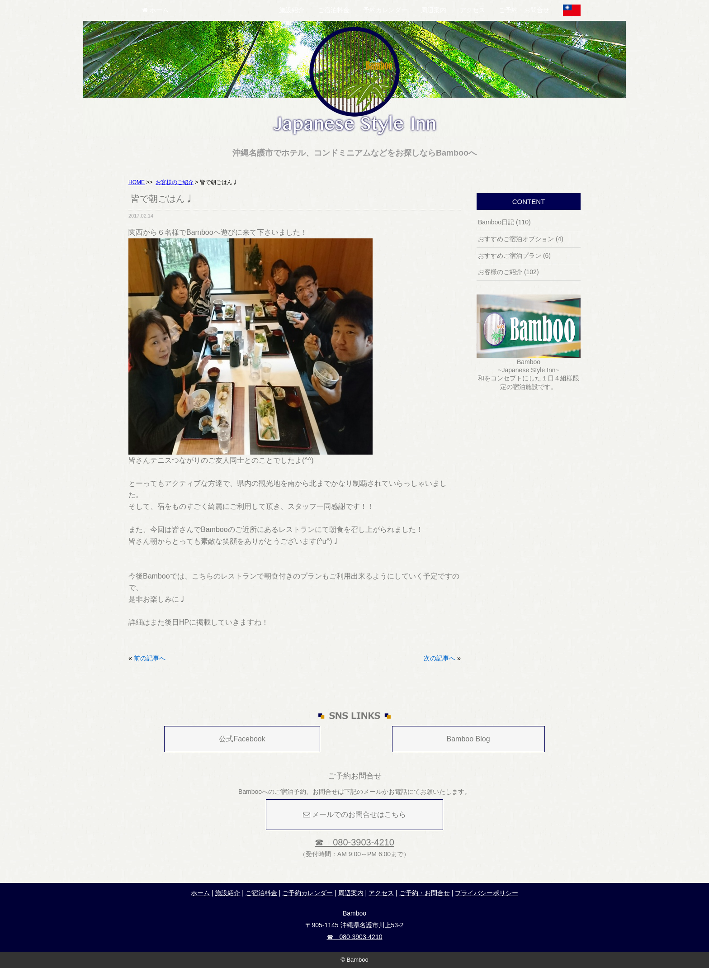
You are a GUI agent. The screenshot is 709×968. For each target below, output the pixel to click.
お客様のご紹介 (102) (508, 271)
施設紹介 (291, 10)
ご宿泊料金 (334, 10)
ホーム (155, 10)
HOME (136, 182)
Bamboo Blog (468, 739)
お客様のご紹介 (175, 182)
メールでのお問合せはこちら (354, 814)
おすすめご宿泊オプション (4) (520, 238)
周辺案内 (433, 10)
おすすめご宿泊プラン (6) (514, 255)
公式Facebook (242, 739)
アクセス (472, 10)
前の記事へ (149, 658)
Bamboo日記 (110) (504, 222)
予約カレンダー (385, 10)
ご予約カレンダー (307, 893)
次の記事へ (439, 658)
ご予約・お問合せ (524, 10)
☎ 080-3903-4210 (354, 842)
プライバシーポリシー (486, 893)
